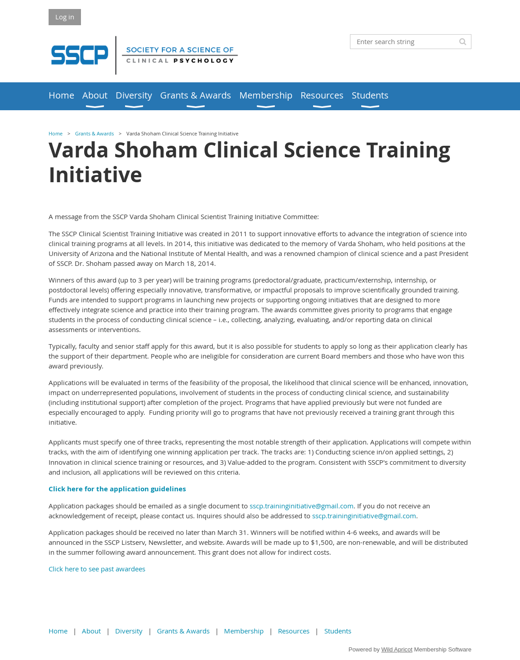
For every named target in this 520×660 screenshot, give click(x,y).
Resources (293, 630)
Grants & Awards (94, 133)
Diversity (129, 630)
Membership (244, 630)
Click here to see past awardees (97, 568)
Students (337, 630)
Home (56, 133)
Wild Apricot (396, 649)
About (91, 630)
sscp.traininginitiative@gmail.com (302, 505)
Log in (64, 16)
